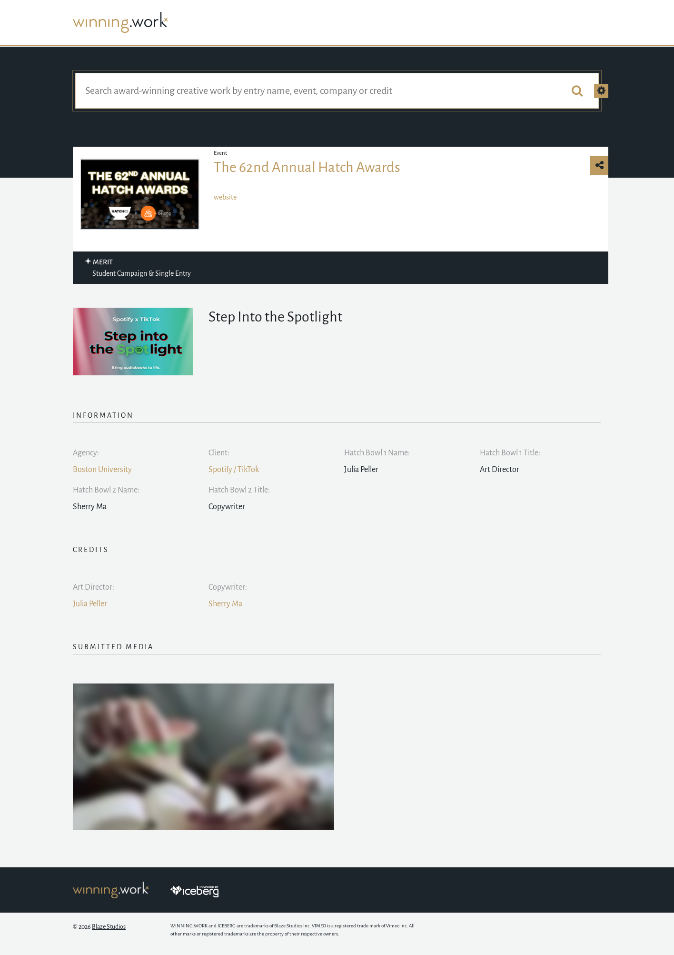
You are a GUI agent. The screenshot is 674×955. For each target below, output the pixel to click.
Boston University (102, 469)
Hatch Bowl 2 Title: (239, 490)
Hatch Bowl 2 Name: (106, 490)
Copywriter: (227, 587)
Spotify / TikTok (233, 469)
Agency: (86, 453)
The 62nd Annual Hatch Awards (307, 167)
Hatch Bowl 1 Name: (377, 453)
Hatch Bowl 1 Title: (510, 453)
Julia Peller (90, 604)
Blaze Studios (109, 927)
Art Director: (93, 587)
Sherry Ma (225, 604)
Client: (218, 453)
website (225, 197)
